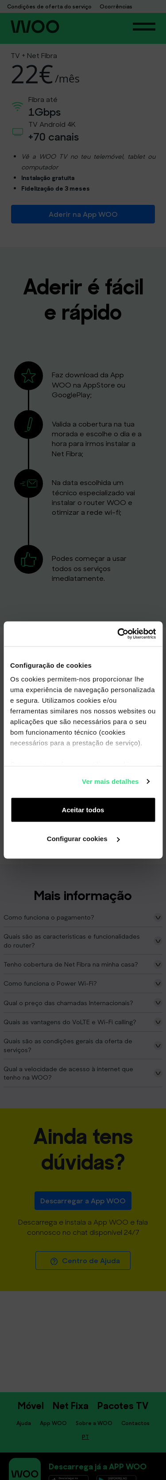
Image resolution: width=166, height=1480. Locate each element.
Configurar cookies (83, 838)
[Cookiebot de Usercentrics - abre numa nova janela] (118, 634)
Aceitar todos (83, 809)
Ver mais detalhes (110, 781)
